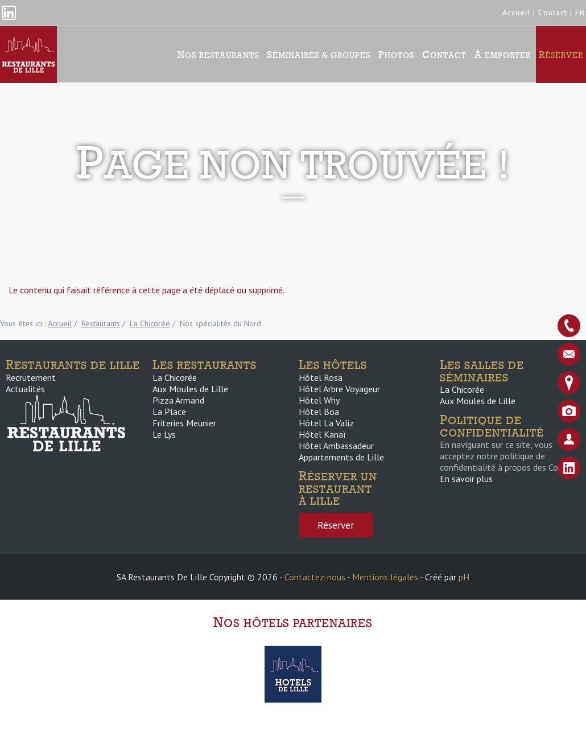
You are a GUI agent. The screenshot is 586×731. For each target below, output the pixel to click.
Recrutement (31, 377)
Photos (396, 54)
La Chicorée (174, 377)
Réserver (561, 54)
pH (464, 577)
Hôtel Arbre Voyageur (339, 388)
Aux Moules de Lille (190, 388)
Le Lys (164, 434)
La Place (169, 411)
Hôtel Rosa (320, 377)
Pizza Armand (178, 400)
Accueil (516, 12)
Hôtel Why (319, 400)
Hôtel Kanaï (322, 434)
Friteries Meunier (184, 423)
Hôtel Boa (319, 411)
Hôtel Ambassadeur (336, 445)
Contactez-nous (314, 577)
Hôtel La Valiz (326, 423)
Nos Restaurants (218, 54)
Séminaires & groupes (318, 54)
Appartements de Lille (341, 457)
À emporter (502, 54)
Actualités (25, 388)
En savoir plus (466, 478)
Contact (552, 12)
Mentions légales (385, 577)
